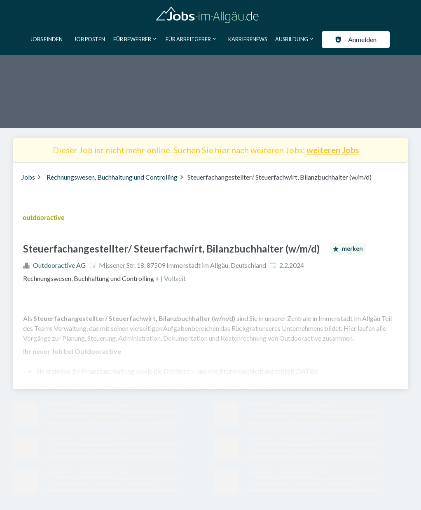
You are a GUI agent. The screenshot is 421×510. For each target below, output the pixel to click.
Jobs (28, 177)
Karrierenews (247, 39)
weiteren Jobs (332, 150)
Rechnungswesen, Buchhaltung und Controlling (112, 177)
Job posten (89, 39)
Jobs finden (46, 39)
